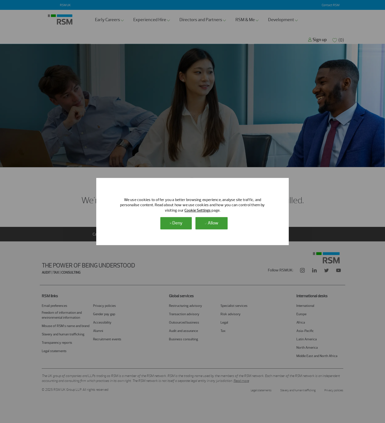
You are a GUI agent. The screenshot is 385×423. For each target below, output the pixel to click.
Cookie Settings (197, 210)
